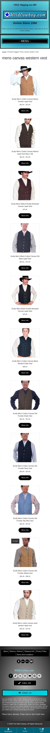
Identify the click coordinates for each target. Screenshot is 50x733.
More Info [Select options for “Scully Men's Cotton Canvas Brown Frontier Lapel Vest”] (25, 111)
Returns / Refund (16, 651)
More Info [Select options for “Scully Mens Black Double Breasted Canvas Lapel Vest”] (25, 320)
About (5, 651)
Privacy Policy (41, 651)
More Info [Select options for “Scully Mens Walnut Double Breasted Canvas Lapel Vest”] (25, 216)
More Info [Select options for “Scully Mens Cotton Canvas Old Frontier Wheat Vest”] (25, 582)
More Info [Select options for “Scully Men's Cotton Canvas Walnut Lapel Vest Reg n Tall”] (25, 163)
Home (4, 52)
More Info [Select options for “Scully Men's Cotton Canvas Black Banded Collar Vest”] (25, 373)
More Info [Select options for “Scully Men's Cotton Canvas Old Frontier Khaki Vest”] (25, 425)
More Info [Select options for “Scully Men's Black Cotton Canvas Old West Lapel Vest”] (25, 268)
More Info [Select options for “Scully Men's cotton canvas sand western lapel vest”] (25, 635)
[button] (11, 676)
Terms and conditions (25, 655)
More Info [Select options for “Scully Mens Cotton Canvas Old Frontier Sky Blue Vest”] (25, 530)
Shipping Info (29, 651)
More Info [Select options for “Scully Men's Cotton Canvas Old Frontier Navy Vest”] (25, 478)
